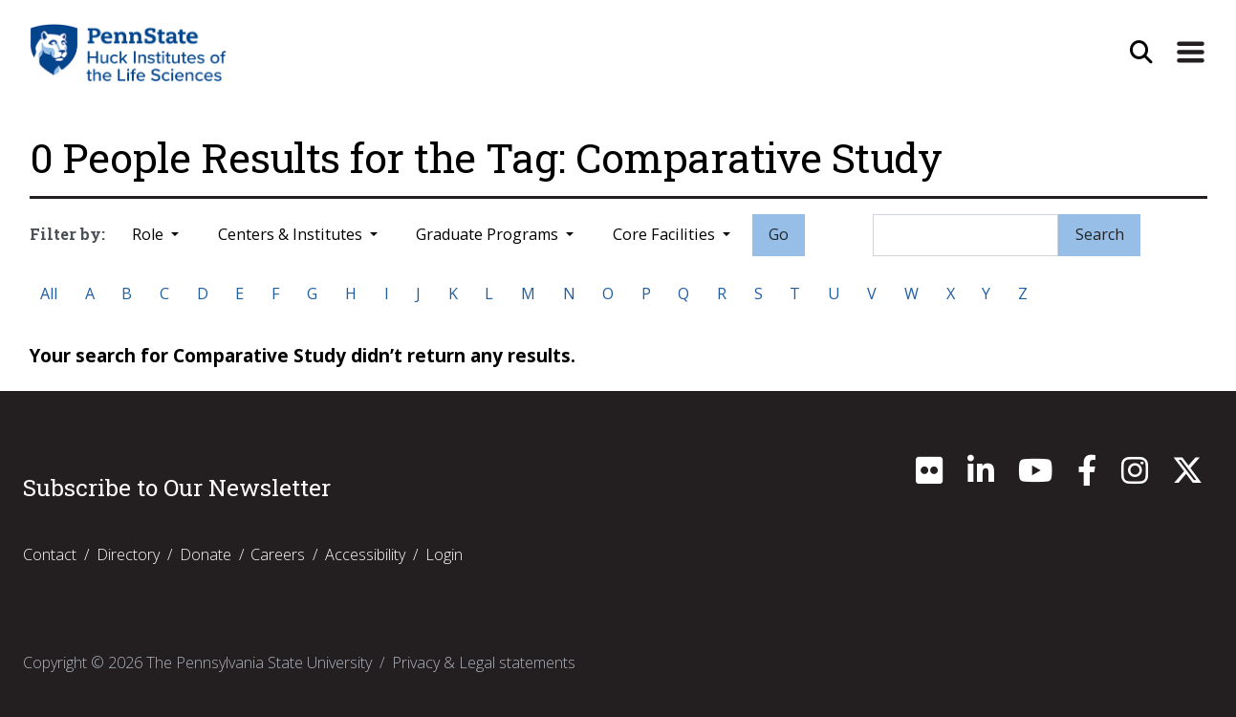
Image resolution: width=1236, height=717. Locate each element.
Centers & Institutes (292, 234)
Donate (205, 554)
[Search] (965, 235)
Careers (277, 554)
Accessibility (365, 554)
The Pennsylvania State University (259, 662)
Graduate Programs (489, 234)
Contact (49, 554)
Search (1099, 234)
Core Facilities (666, 234)
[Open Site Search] (1141, 52)
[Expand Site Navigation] (1190, 52)
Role (149, 234)
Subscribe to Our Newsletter (177, 487)
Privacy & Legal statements (483, 662)
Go (779, 234)
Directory (128, 554)
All (48, 293)
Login (444, 554)
